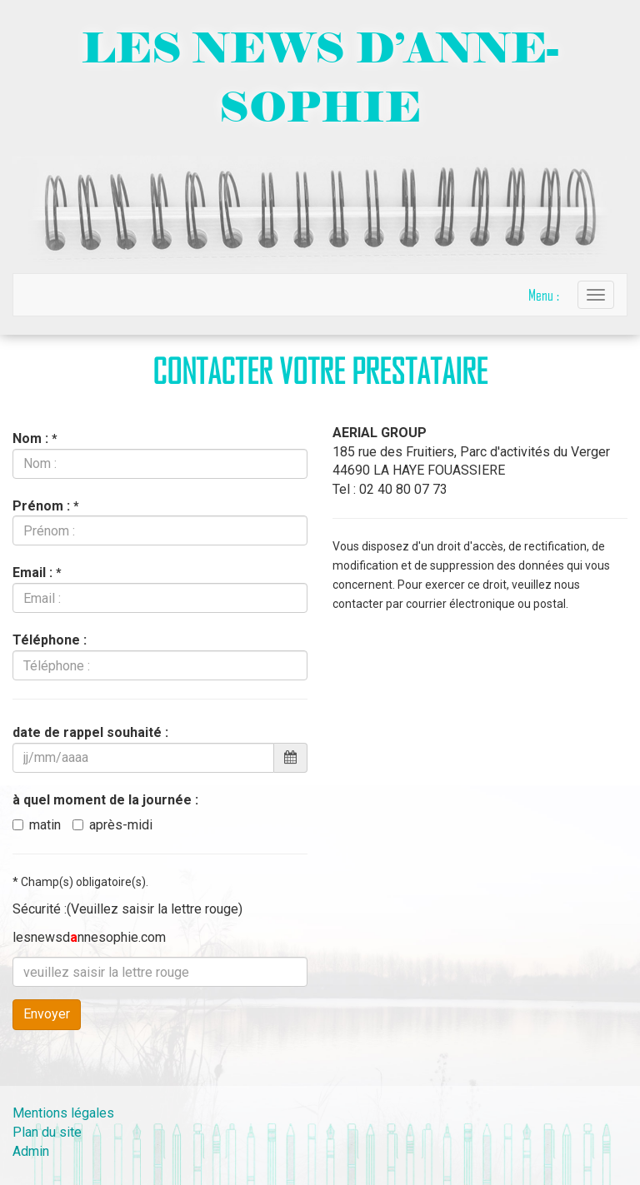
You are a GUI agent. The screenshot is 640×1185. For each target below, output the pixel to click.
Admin (30, 1151)
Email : (36, 572)
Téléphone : (49, 640)
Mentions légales (63, 1113)
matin (36, 825)
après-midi (112, 825)
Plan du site (47, 1132)
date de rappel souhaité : (90, 732)
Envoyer (46, 1014)
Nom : (34, 438)
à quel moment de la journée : (105, 800)
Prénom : (45, 506)
